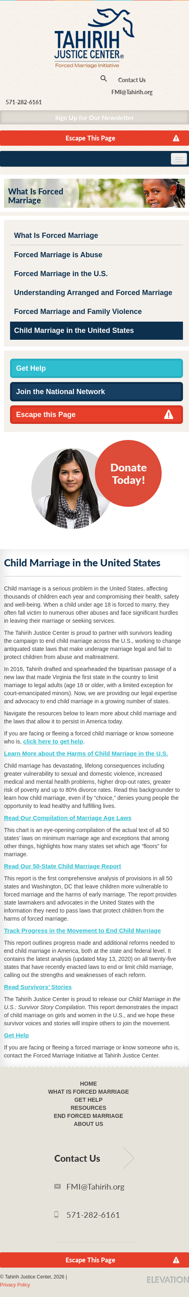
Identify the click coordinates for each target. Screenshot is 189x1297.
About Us (88, 1124)
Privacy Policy (15, 1285)
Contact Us (132, 79)
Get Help (31, 368)
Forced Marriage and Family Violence (78, 312)
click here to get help (53, 741)
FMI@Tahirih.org (131, 92)
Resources (89, 1108)
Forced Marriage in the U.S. (61, 274)
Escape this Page (46, 415)
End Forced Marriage (88, 1116)
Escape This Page (90, 138)
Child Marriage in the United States (74, 330)
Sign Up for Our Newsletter (94, 117)
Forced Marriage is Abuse (58, 255)
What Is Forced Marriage (56, 235)
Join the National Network (60, 392)
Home (88, 1083)
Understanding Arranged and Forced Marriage (93, 293)
